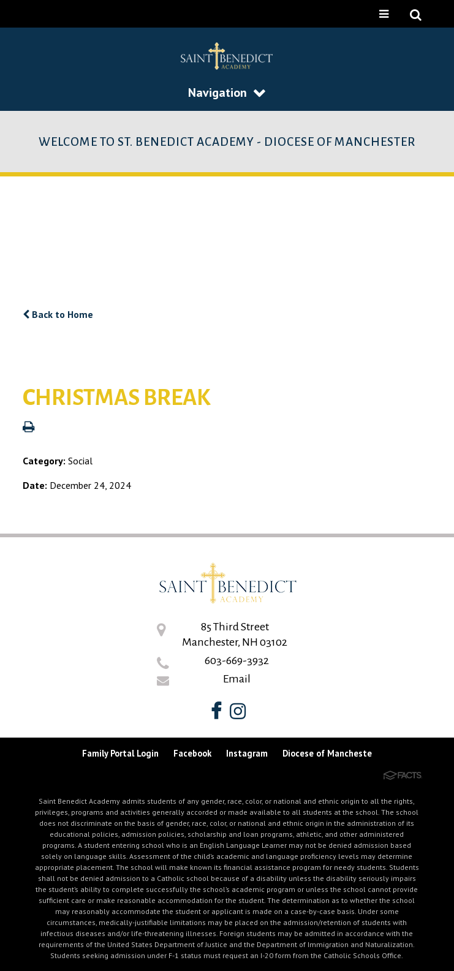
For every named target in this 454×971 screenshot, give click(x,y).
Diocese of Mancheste (327, 753)
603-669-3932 (237, 660)
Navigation (226, 92)
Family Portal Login (120, 753)
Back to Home (58, 314)
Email (237, 679)
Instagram (247, 753)
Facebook (192, 753)
